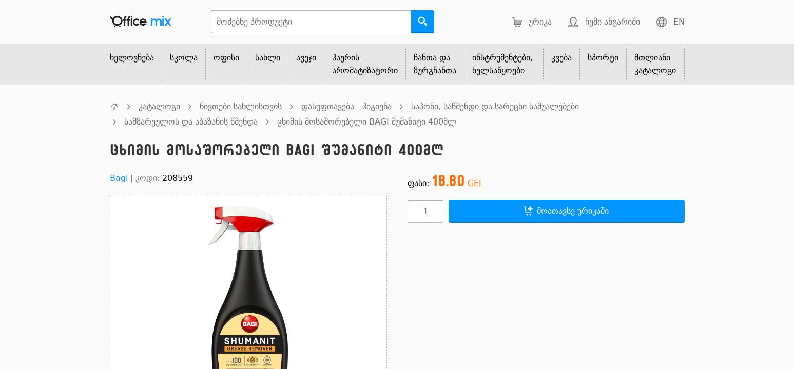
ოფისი (226, 58)
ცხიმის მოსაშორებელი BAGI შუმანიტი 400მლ (366, 122)
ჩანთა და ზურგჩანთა (435, 64)
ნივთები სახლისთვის (241, 106)
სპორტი (603, 58)
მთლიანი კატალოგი (655, 64)
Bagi (119, 178)
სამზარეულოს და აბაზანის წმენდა (191, 122)
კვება (561, 58)
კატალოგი (159, 106)
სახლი (267, 58)
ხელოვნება (132, 58)
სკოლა (184, 58)
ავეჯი (306, 58)
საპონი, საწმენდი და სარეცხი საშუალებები (495, 106)
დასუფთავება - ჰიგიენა (346, 106)
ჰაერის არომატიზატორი (365, 64)
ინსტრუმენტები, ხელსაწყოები (502, 64)
